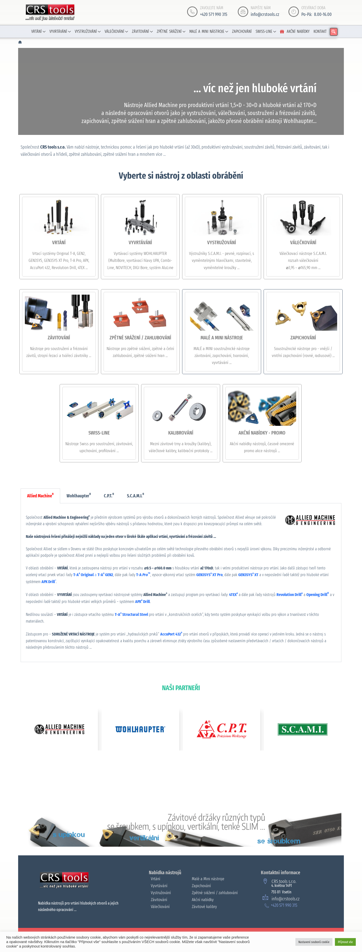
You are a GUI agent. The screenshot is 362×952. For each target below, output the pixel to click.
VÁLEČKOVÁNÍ (116, 31)
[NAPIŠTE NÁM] (243, 11)
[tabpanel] (181, 582)
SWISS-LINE (266, 31)
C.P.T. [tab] (109, 495)
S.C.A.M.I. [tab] (135, 495)
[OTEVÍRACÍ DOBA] (293, 11)
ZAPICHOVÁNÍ (242, 31)
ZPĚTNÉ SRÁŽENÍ (171, 31)
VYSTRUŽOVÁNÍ (88, 31)
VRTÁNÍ (38, 31)
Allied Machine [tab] (40, 495)
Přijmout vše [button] (345, 942)
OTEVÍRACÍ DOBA (313, 7)
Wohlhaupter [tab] (79, 495)
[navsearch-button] (333, 32)
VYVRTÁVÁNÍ (60, 31)
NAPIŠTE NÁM (261, 7)
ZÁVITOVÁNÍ (142, 31)
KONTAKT (320, 31)
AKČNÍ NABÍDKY (295, 31)
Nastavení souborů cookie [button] (313, 942)
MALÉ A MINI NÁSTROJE (208, 31)
